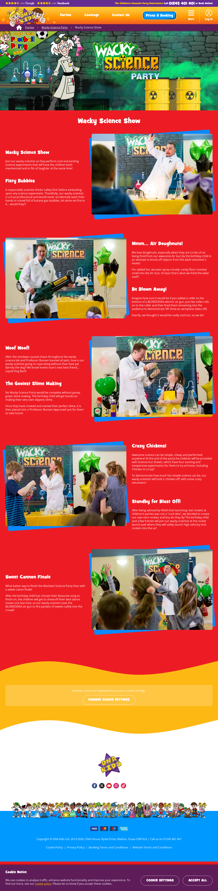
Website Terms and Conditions (151, 846)
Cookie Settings (160, 881)
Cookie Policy (55, 846)
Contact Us (121, 15)
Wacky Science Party (54, 27)
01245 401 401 (181, 3)
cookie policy (37, 884)
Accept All (197, 881)
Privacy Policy (76, 846)
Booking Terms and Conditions (108, 846)
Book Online (205, 3)
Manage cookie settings (109, 699)
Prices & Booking (159, 16)
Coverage (91, 15)
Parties (65, 15)
